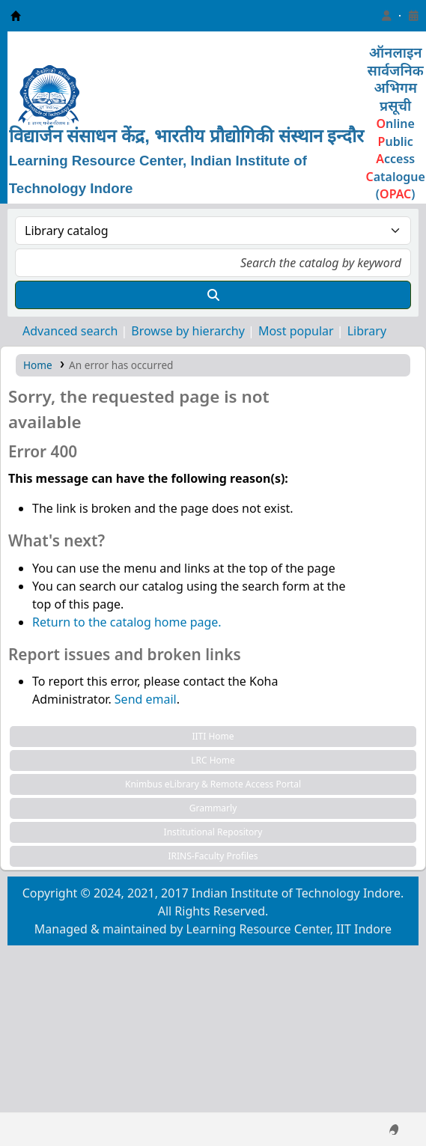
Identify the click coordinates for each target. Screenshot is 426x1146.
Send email (146, 699)
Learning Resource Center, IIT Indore (15, 15)
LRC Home (213, 760)
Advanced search (70, 331)
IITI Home (213, 736)
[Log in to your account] (386, 15)
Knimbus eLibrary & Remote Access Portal (213, 784)
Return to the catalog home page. (127, 622)
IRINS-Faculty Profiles (213, 856)
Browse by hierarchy (188, 331)
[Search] (213, 295)
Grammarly (213, 808)
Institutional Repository (213, 832)
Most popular (296, 331)
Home (37, 365)
